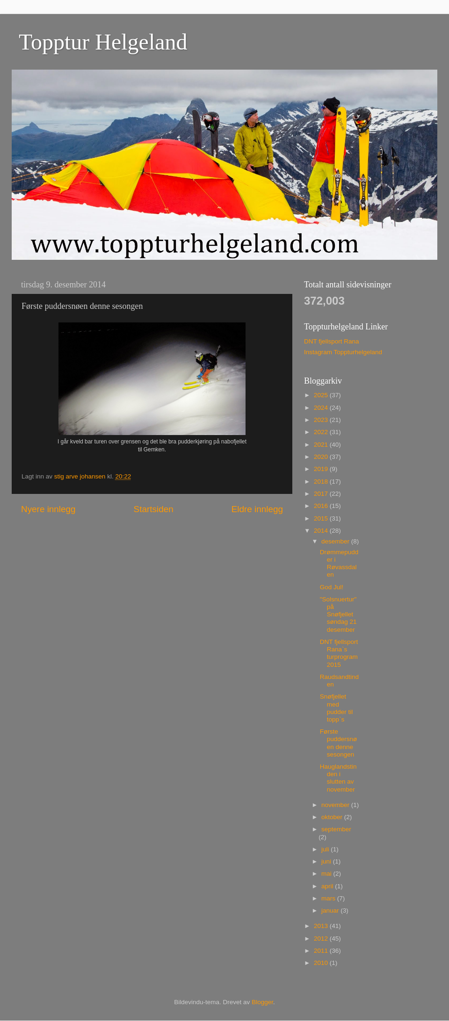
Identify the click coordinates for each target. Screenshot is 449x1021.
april (328, 886)
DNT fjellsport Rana (331, 341)
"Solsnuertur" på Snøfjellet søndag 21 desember (338, 614)
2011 (322, 950)
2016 (322, 505)
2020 (322, 456)
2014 (322, 530)
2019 (322, 468)
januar (330, 910)
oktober (332, 817)
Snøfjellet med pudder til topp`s (336, 708)
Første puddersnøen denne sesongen (338, 743)
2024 (322, 407)
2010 (322, 962)
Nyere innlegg (48, 509)
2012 (322, 938)
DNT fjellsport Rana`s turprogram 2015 (339, 653)
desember (336, 541)
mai (327, 873)
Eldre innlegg (257, 509)
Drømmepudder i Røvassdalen (339, 563)
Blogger (262, 1002)
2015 (322, 518)
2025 (322, 395)
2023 (322, 419)
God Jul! (331, 587)
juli (326, 849)
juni (327, 861)
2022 (322, 432)
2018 (322, 481)
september (336, 829)
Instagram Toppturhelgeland (343, 352)
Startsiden (154, 509)
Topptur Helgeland (103, 41)
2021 (322, 444)
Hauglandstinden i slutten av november (338, 778)
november (336, 804)
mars (329, 898)
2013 (322, 925)
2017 (322, 493)
